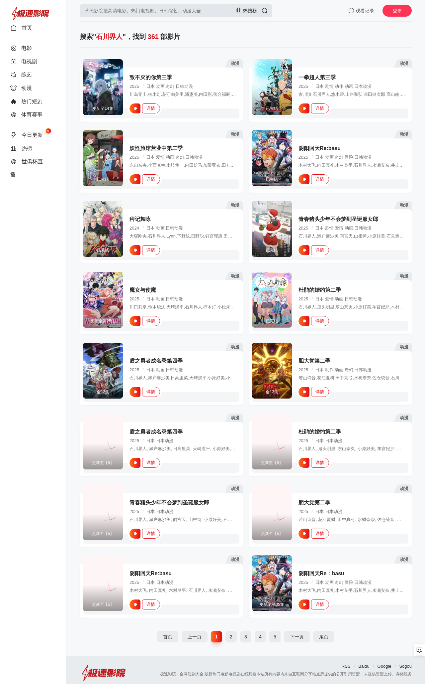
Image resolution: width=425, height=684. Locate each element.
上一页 (195, 636)
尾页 (323, 636)
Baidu (363, 666)
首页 (167, 636)
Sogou (405, 666)
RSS (346, 666)
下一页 (297, 636)
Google (384, 666)
